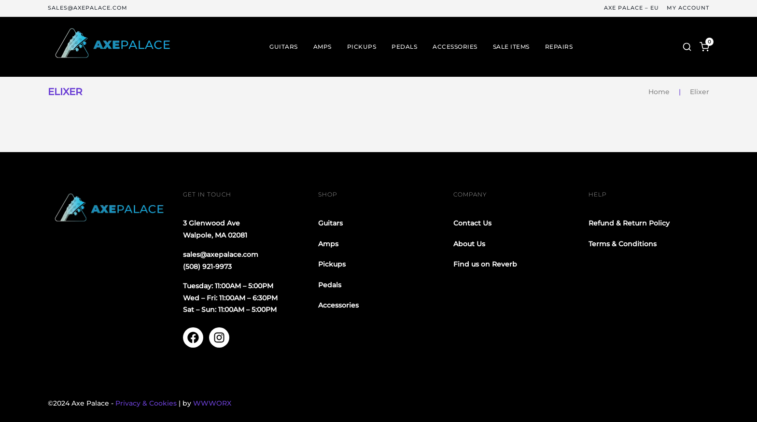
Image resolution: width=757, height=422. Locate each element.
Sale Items (511, 47)
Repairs (559, 47)
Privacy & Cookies (146, 403)
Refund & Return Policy (629, 223)
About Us (469, 243)
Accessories (455, 47)
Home (659, 91)
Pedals (404, 47)
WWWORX (212, 403)
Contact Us (472, 223)
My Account (688, 8)
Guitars (283, 47)
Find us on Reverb (485, 264)
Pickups (362, 47)
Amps (322, 47)
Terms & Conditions (623, 243)
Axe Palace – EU (631, 8)
